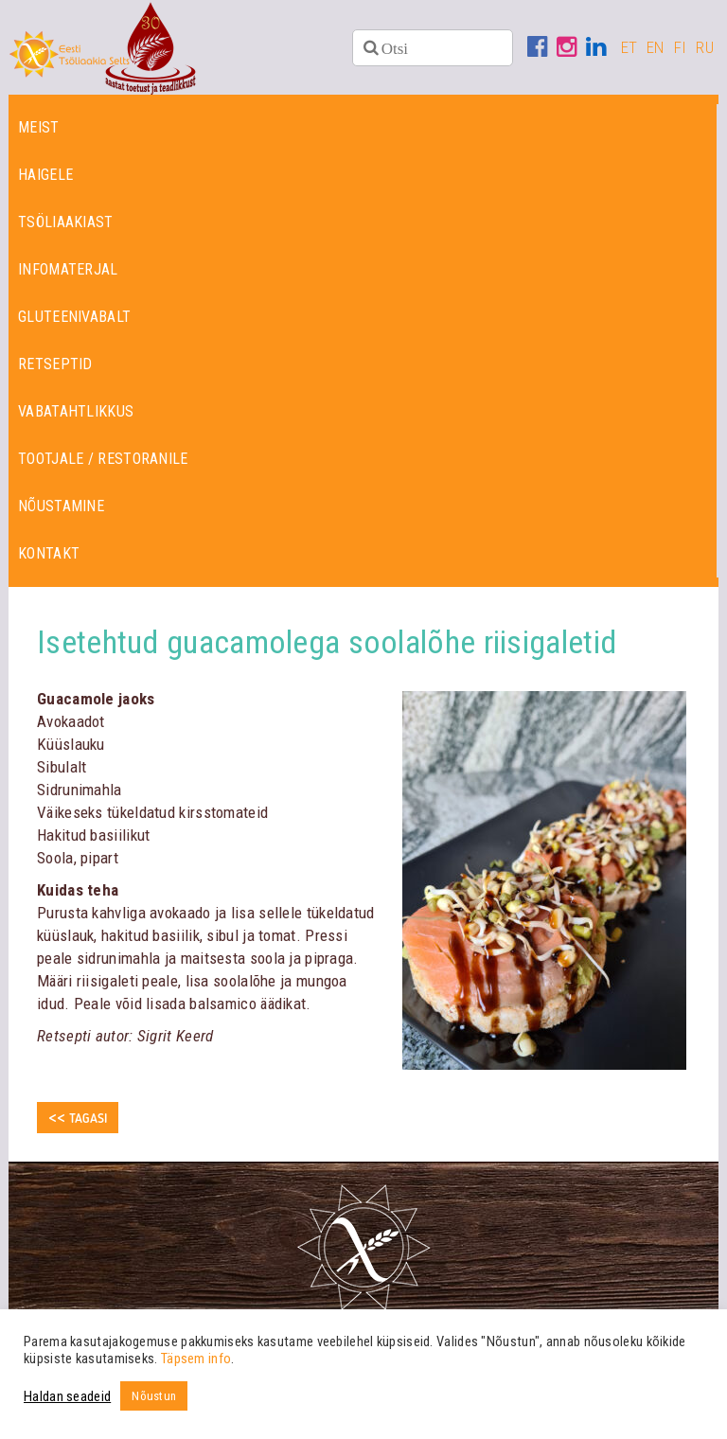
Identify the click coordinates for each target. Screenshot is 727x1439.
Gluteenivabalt (74, 317)
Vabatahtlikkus (75, 411)
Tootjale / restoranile (103, 459)
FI (680, 47)
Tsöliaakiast (66, 222)
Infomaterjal (68, 269)
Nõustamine (61, 506)
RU (705, 47)
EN (656, 47)
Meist (39, 127)
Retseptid (55, 364)
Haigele (45, 175)
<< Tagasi (77, 1119)
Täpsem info (196, 1358)
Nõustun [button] (154, 1396)
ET (629, 47)
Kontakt (49, 553)
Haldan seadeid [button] (67, 1396)
